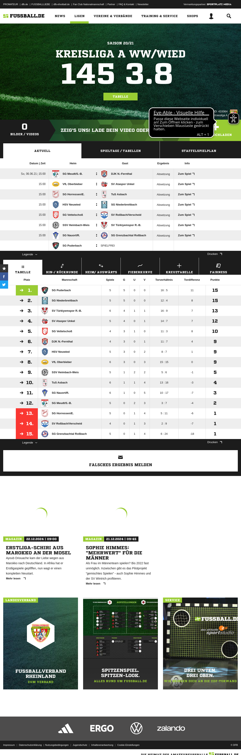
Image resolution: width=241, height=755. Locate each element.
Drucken (214, 254)
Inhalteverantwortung (102, 745)
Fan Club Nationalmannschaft (88, 4)
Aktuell (42, 150)
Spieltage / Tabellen (120, 150)
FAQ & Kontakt (126, 4)
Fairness (218, 268)
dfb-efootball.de (61, 4)
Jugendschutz (80, 745)
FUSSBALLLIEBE (40, 4)
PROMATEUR (10, 4)
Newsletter (143, 4)
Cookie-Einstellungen (128, 745)
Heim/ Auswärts (101, 268)
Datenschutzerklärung (30, 745)
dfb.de (24, 4)
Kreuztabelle (179, 268)
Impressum (9, 745)
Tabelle (120, 96)
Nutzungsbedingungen (57, 745)
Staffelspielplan (199, 150)
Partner (111, 4)
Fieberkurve (140, 268)
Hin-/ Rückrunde (62, 268)
